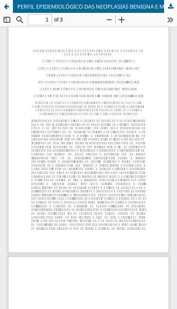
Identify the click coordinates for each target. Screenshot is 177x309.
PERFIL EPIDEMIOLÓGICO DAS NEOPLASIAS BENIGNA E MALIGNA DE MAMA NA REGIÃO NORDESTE (97, 6)
